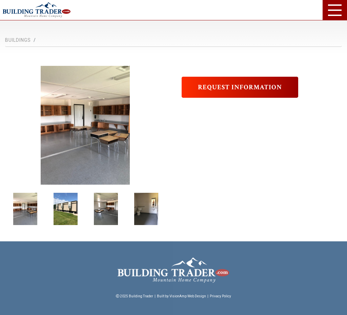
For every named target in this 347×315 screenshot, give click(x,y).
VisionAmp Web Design (187, 296)
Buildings (18, 40)
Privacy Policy (220, 296)
